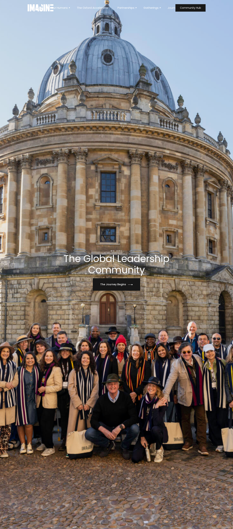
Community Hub (190, 8)
